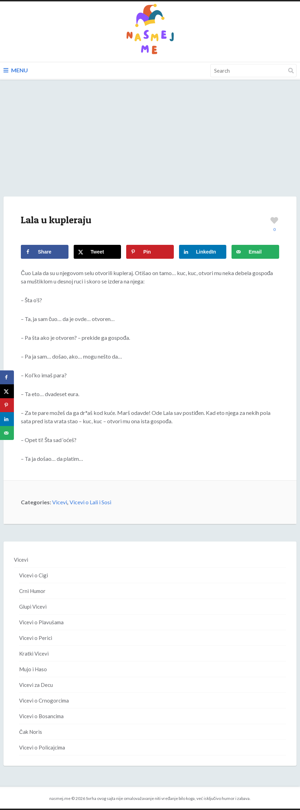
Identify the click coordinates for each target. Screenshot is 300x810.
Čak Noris (30, 732)
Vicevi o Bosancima (41, 716)
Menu (15, 70)
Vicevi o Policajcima (42, 747)
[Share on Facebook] (44, 252)
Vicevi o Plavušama (41, 622)
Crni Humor (32, 591)
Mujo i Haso (33, 669)
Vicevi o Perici (35, 638)
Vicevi (59, 502)
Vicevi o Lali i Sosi (90, 502)
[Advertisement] (150, 145)
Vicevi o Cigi (33, 575)
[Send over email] (255, 252)
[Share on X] (97, 252)
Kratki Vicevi (34, 653)
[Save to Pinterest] (150, 252)
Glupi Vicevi (33, 606)
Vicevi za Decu (36, 685)
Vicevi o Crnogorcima (44, 700)
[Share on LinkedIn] (203, 252)
